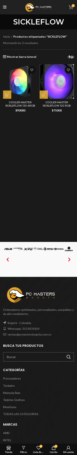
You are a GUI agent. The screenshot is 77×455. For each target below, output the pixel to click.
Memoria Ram (11, 393)
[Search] (38, 357)
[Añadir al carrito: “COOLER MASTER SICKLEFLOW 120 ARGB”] (7, 95)
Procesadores (12, 378)
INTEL (7, 440)
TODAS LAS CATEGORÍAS (20, 414)
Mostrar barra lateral (21, 56)
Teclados (9, 385)
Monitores (9, 407)
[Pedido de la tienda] (71, 57)
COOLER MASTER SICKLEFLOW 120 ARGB (20, 104)
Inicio (6, 36)
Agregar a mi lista (32, 69)
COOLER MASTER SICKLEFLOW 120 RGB (57, 104)
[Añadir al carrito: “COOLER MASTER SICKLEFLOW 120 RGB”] (44, 95)
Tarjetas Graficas (14, 400)
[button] (7, 259)
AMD (6, 433)
